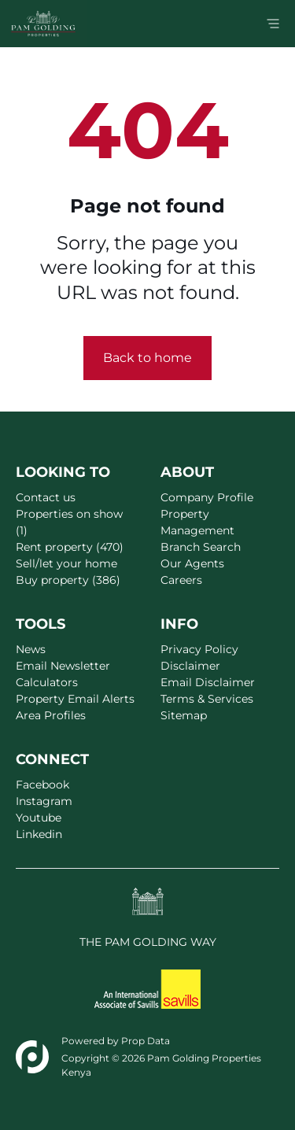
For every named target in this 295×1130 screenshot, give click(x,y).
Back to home (147, 357)
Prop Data (145, 1041)
